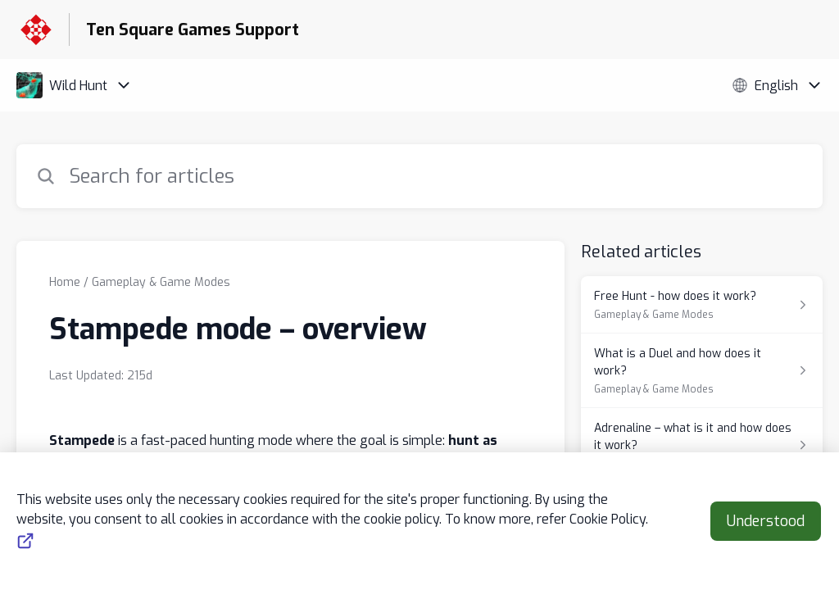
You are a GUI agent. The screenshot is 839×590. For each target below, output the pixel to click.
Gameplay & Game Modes (161, 282)
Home (64, 282)
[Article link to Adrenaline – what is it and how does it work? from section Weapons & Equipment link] (702, 445)
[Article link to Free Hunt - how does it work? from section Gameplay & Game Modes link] (702, 305)
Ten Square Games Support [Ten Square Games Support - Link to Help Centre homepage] (192, 30)
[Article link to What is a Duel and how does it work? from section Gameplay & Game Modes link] (702, 371)
